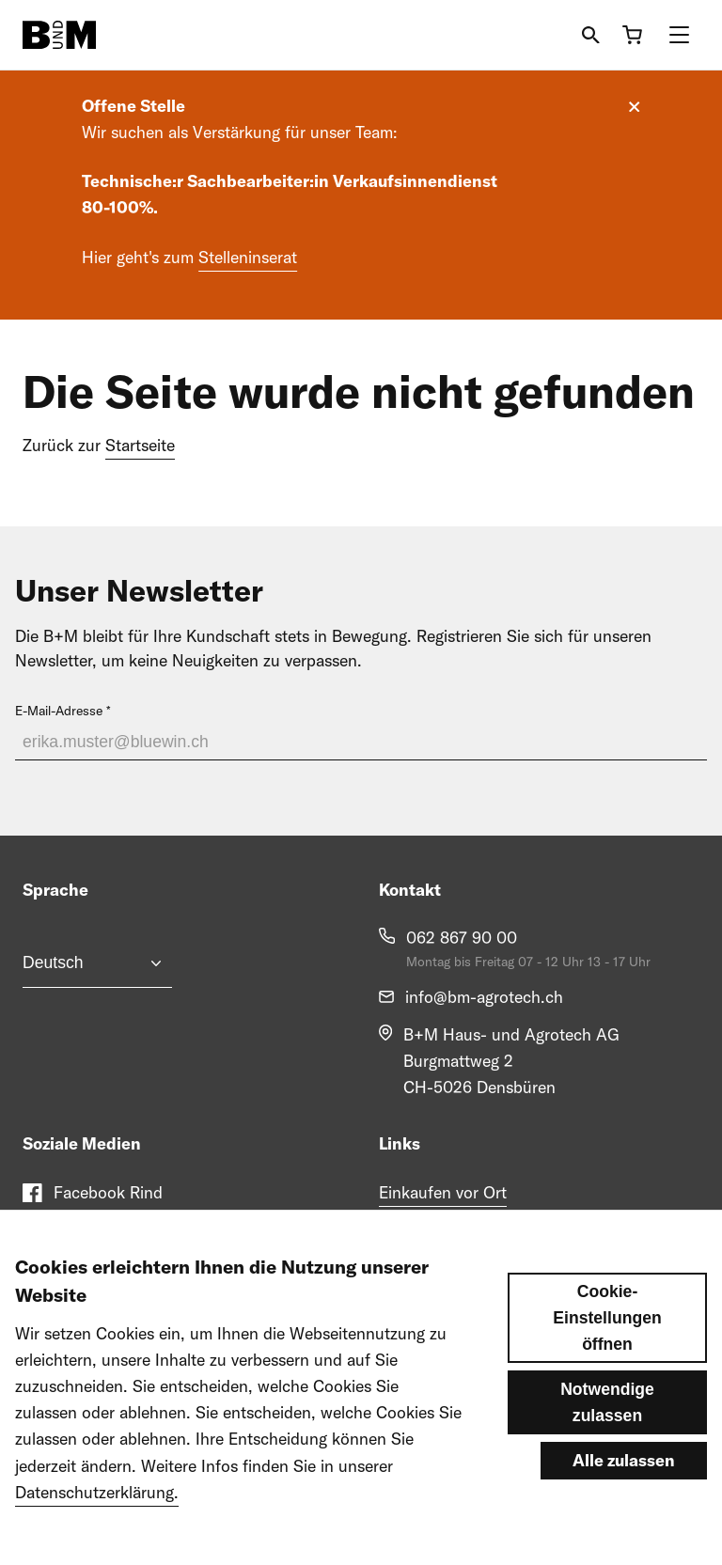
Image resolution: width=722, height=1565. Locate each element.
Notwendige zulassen (607, 1434)
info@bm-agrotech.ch (484, 997)
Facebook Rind (108, 1192)
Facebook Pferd (111, 1230)
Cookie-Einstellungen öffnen (607, 1349)
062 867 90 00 (461, 937)
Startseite (140, 445)
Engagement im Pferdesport (479, 1230)
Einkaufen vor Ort (443, 1192)
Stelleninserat (247, 257)
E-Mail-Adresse (58, 710)
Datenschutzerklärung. (97, 1524)
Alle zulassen (624, 1492)
